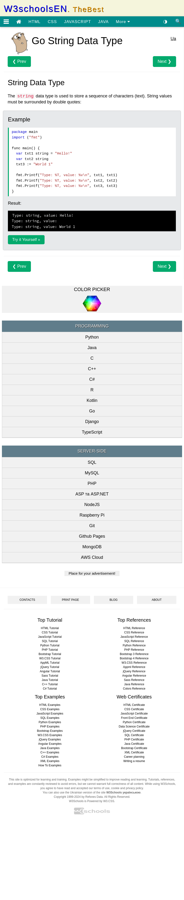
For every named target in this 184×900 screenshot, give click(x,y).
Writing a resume (134, 761)
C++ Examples (49, 752)
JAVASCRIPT (77, 21)
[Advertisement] (92, 858)
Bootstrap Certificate (134, 748)
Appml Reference (134, 667)
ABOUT (156, 600)
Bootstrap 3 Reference (134, 654)
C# (92, 379)
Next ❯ (164, 61)
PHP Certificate (134, 739)
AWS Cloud (92, 557)
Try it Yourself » (26, 239)
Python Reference (134, 645)
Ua (173, 38)
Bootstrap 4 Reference (134, 658)
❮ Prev (19, 61)
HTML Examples (49, 705)
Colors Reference (134, 688)
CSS (52, 21)
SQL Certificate (134, 735)
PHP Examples (49, 726)
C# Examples (49, 756)
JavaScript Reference (134, 636)
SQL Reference (134, 641)
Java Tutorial (50, 680)
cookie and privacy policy (127, 788)
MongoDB (92, 546)
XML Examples (49, 761)
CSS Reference (134, 632)
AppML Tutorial (49, 662)
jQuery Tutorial (49, 667)
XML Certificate (134, 752)
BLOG (113, 600)
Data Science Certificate (134, 726)
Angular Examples (49, 743)
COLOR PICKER (92, 289)
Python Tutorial (49, 645)
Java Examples (49, 748)
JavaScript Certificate (134, 713)
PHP (91, 483)
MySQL (92, 473)
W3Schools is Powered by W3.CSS (91, 801)
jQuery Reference (134, 671)
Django (92, 421)
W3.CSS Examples (50, 735)
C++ (92, 368)
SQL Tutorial (50, 641)
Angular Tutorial (50, 671)
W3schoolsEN (54, 8)
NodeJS (92, 504)
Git (92, 525)
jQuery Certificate (134, 731)
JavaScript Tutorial (50, 636)
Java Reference (134, 684)
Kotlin (91, 400)
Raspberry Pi (92, 515)
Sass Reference (134, 680)
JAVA (103, 21)
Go (92, 411)
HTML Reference (134, 628)
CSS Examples (50, 709)
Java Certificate (134, 743)
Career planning (134, 756)
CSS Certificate (134, 709)
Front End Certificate (134, 718)
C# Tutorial (50, 688)
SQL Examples (49, 718)
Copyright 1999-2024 (67, 797)
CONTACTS (27, 600)
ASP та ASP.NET (92, 494)
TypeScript (92, 432)
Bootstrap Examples (50, 731)
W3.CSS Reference (134, 662)
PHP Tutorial (50, 649)
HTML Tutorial (50, 628)
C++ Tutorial (50, 684)
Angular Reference (134, 675)
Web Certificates (134, 696)
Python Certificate (134, 722)
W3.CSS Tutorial (50, 658)
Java (92, 347)
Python (92, 337)
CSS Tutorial (50, 632)
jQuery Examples (50, 739)
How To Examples (49, 765)
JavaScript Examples (49, 713)
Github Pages (92, 536)
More (123, 21)
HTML (34, 21)
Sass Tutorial (49, 675)
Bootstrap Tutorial (50, 654)
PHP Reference (134, 649)
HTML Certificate (134, 705)
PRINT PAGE (70, 600)
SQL (92, 462)
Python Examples (50, 722)
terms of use (101, 788)
